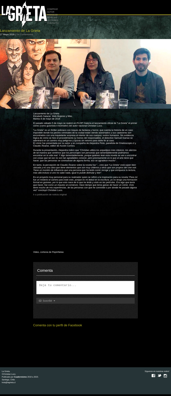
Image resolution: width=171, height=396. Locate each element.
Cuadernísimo (20, 377)
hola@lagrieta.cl (9, 382)
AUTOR (50, 12)
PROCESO (52, 15)
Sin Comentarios (24, 34)
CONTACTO (53, 23)
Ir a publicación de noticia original (50, 194)
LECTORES (52, 20)
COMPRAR (52, 9)
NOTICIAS (52, 17)
